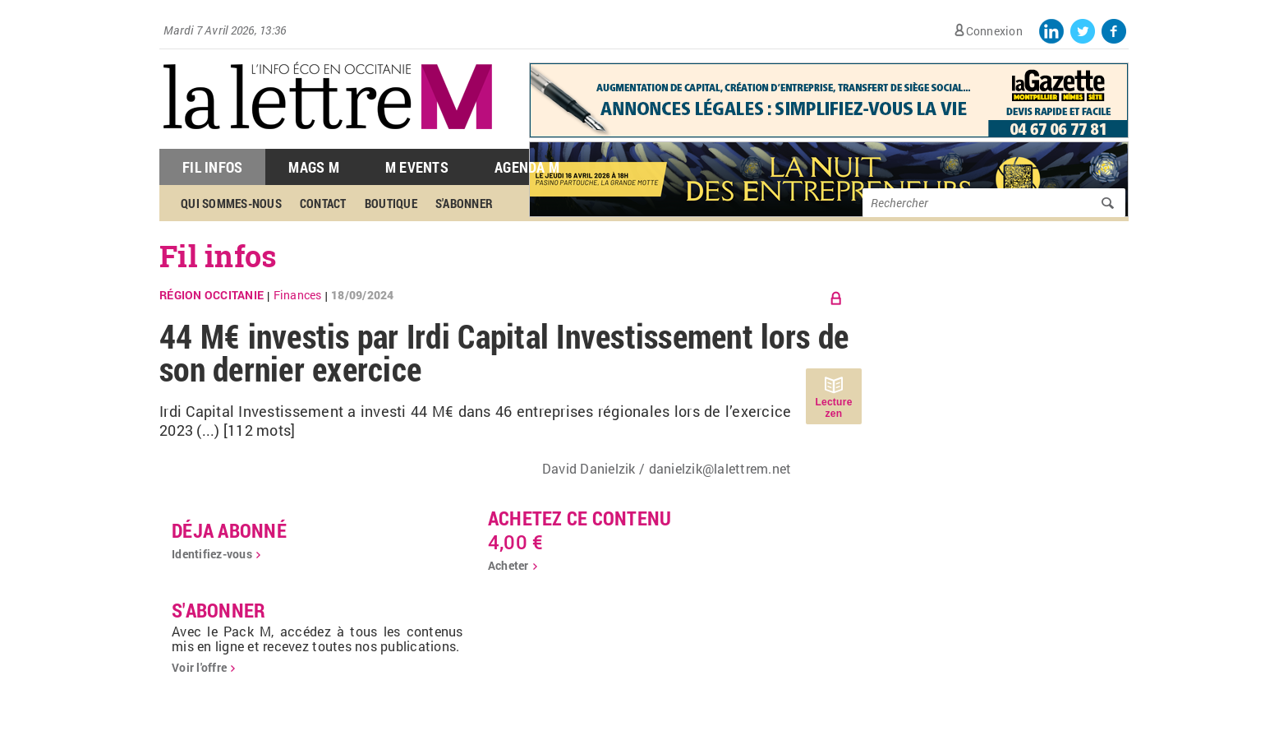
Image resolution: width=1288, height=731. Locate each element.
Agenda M (526, 167)
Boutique (391, 203)
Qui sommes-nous (231, 203)
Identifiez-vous (212, 554)
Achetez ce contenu (580, 518)
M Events (416, 167)
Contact (323, 203)
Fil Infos (212, 167)
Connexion (994, 31)
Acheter (508, 565)
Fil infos (218, 255)
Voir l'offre (199, 667)
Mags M (313, 167)
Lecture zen (833, 407)
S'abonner (464, 203)
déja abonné (229, 530)
